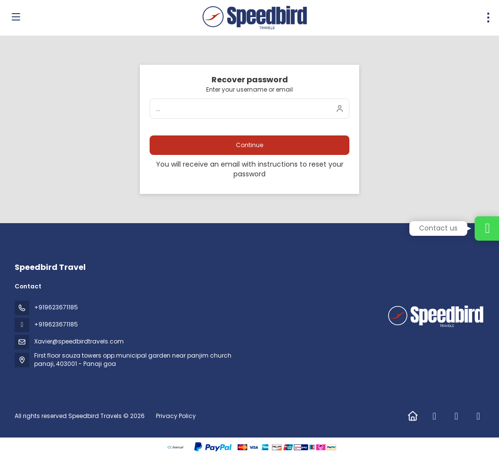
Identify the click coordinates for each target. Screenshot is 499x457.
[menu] (488, 17)
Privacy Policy (176, 416)
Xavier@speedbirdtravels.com (79, 341)
